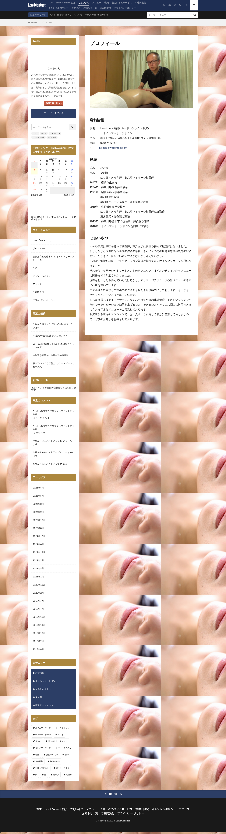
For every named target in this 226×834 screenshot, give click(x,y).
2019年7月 (38, 600)
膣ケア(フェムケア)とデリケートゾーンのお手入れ (53, 365)
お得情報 (39, 672)
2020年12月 (39, 584)
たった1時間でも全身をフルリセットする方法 (53, 412)
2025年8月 (38, 528)
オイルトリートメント (46, 681)
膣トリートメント (44, 705)
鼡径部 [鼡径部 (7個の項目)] (69, 774)
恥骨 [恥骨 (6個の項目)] (67, 754)
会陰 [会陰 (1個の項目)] (37, 754)
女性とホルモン (43, 689)
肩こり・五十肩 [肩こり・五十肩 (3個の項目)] (62, 768)
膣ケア (60, 14)
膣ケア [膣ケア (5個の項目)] (56, 774)
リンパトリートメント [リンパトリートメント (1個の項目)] (57, 741)
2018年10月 (39, 633)
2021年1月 (38, 576)
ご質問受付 (105, 7)
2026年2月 (38, 512)
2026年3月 (38, 504)
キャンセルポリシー (58, 7)
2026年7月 (68, 195)
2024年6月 (38, 544)
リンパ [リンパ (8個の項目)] (38, 741)
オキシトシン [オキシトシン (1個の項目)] (63, 728)
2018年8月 (38, 649)
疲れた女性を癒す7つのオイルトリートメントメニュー (53, 258)
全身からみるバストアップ (46, 440)
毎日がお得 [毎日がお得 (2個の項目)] (55, 761)
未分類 (38, 697)
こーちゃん (41, 417)
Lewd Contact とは (65, 2)
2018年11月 (39, 625)
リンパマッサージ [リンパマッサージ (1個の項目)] (43, 748)
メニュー (96, 2)
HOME (34, 22)
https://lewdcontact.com (113, 147)
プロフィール (47, 22)
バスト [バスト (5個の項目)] (61, 734)
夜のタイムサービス (122, 2)
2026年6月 (38, 487)
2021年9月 (38, 568)
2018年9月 (38, 641)
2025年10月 (39, 520)
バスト (52, 14)
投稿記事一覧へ (53, 103)
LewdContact (36, 5)
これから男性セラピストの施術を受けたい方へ (53, 326)
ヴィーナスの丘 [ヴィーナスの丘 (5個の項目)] (64, 748)
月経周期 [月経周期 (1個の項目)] (39, 761)
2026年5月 (38, 495)
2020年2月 (38, 592)
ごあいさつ (83, 2)
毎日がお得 (103, 14)
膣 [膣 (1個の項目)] (45, 774)
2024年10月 (39, 536)
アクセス (75, 7)
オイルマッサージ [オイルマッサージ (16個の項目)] (43, 728)
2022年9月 (38, 560)
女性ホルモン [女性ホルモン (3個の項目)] (52, 754)
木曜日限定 (140, 2)
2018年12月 (39, 617)
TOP (50, 2)
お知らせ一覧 (90, 7)
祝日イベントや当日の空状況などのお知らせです (53, 388)
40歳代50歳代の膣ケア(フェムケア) (50, 335)
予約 (106, 2)
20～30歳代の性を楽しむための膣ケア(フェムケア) (53, 345)
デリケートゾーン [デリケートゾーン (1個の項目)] (43, 734)
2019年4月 (38, 608)
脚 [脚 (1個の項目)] (36, 774)
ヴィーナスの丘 (88, 14)
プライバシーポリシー (125, 7)
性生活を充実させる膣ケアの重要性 (50, 355)
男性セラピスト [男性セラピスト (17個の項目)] (42, 768)
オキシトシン (72, 14)
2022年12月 (39, 552)
